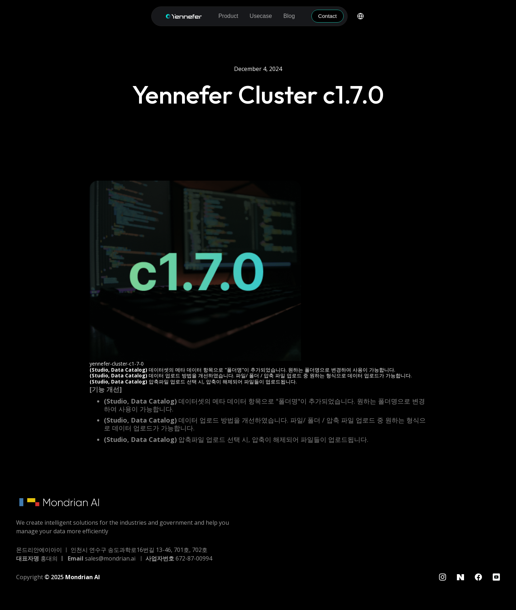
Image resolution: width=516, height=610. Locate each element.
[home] (184, 16)
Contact (327, 16)
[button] (228, 16)
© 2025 (72, 577)
